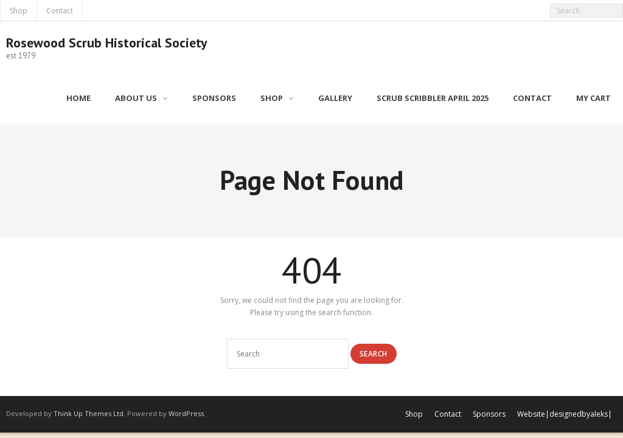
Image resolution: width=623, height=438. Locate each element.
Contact (59, 10)
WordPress (186, 413)
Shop (18, 10)
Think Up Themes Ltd (89, 413)
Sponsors (489, 414)
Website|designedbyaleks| (564, 414)
